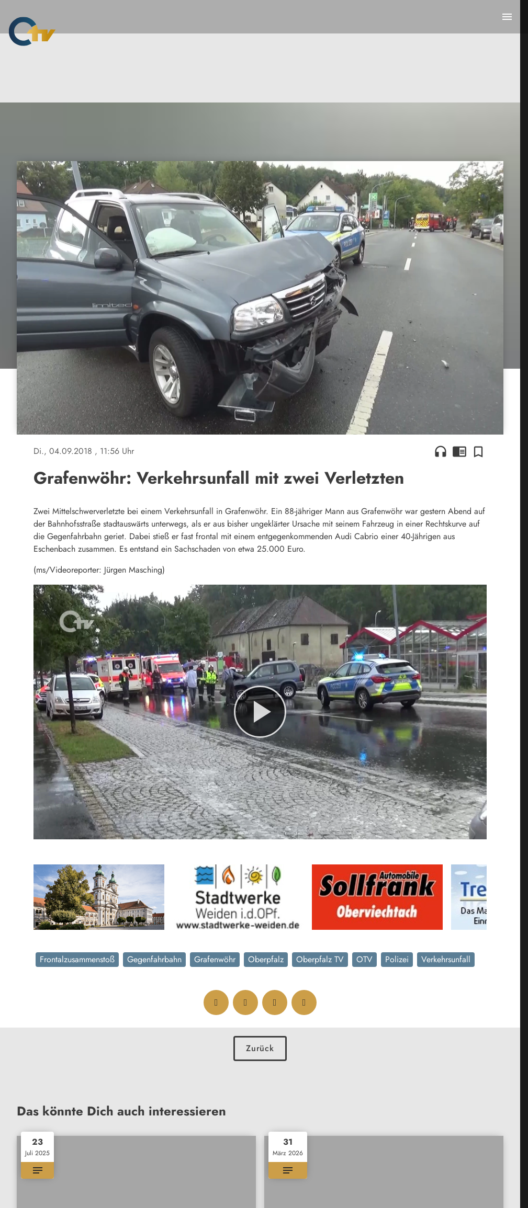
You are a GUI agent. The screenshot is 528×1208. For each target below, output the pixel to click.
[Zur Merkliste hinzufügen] (478, 451)
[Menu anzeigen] (507, 16)
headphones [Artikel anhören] (440, 451)
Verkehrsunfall (445, 959)
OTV (364, 959)
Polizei (397, 959)
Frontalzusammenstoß (77, 959)
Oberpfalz (266, 959)
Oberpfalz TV (320, 959)
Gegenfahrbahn (154, 959)
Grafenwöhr (214, 959)
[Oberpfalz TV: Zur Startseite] (32, 31)
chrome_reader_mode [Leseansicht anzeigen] (459, 451)
